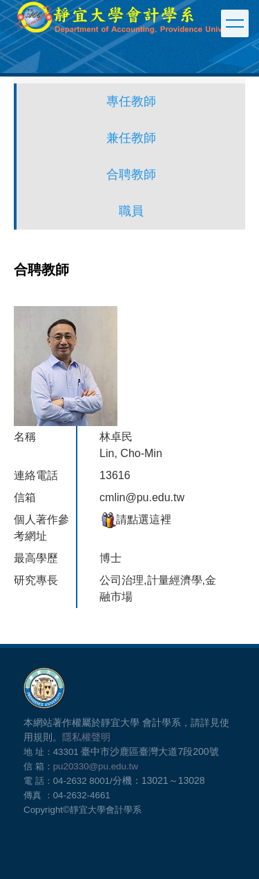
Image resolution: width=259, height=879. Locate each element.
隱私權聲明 (86, 736)
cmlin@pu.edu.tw (141, 497)
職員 (131, 211)
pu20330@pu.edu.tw (95, 766)
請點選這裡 (135, 519)
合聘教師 (131, 174)
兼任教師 (131, 138)
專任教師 (131, 101)
